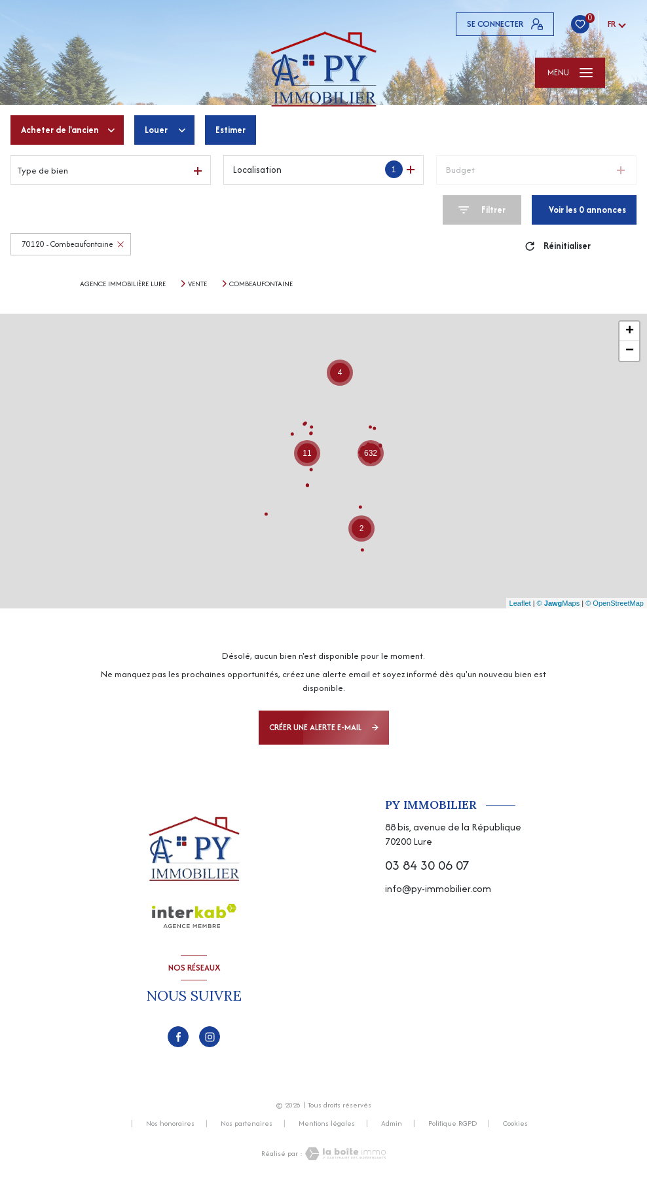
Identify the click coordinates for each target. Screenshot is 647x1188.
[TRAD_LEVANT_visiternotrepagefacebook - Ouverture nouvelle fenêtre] (178, 1036)
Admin (391, 1123)
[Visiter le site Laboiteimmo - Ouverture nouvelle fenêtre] (344, 1153)
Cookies (515, 1123)
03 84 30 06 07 (427, 864)
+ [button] (629, 331)
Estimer (230, 129)
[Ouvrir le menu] (570, 73)
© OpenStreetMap (614, 603)
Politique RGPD (452, 1123)
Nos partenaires (246, 1123)
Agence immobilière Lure (123, 283)
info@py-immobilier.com (438, 888)
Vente (197, 284)
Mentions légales (327, 1123)
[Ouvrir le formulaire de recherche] (482, 210)
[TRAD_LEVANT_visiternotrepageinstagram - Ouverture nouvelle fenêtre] (209, 1036)
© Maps (558, 603)
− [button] (629, 351)
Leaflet (520, 603)
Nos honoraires (170, 1123)
